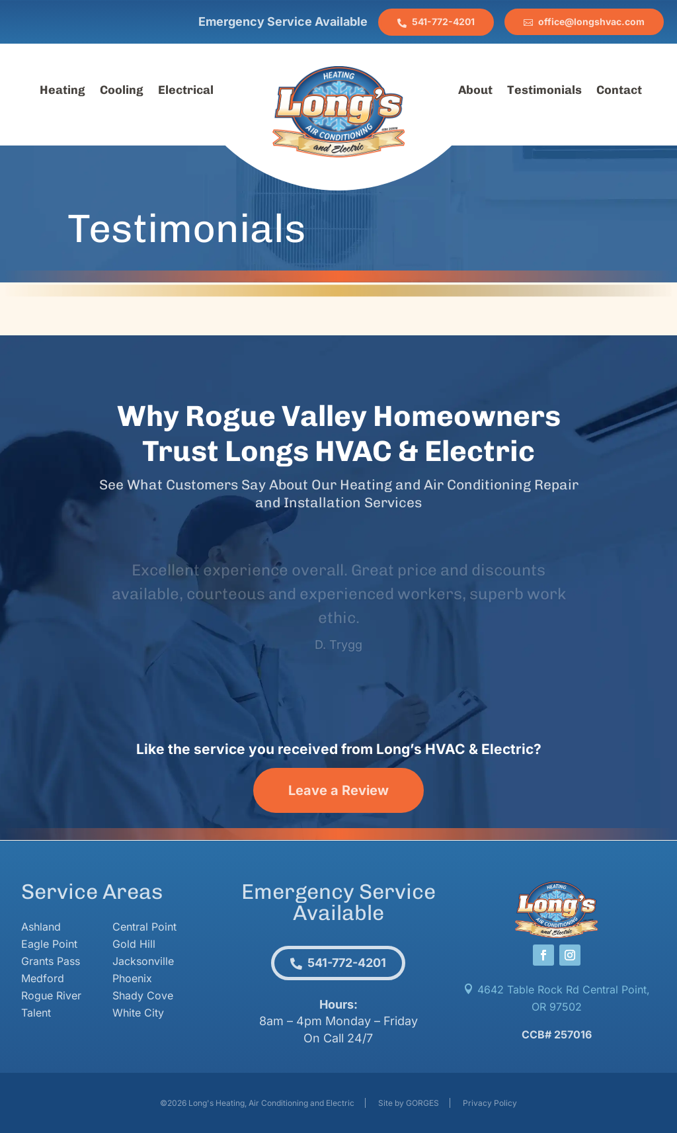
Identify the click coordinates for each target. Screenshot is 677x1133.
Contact (619, 91)
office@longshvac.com (591, 21)
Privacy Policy (490, 1103)
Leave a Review (338, 790)
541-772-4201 (443, 21)
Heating (62, 91)
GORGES (422, 1103)
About (475, 91)
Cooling (121, 91)
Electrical (186, 91)
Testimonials (544, 91)
